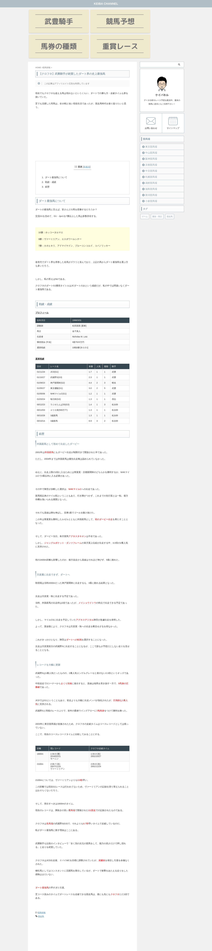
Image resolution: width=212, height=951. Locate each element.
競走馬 (41, 882)
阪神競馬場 (149, 124)
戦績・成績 (50, 148)
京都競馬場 (149, 131)
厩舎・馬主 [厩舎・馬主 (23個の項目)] (157, 182)
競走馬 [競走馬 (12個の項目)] (170, 182)
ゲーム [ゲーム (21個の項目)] (145, 182)
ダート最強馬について (56, 143)
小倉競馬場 (149, 167)
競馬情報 (41, 879)
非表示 (87, 133)
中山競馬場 (149, 118)
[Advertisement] (82, 105)
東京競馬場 (149, 112)
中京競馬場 (149, 137)
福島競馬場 (149, 155)
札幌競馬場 (149, 143)
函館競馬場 (149, 149)
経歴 (47, 153)
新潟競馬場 (149, 161)
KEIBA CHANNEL (106, 3)
